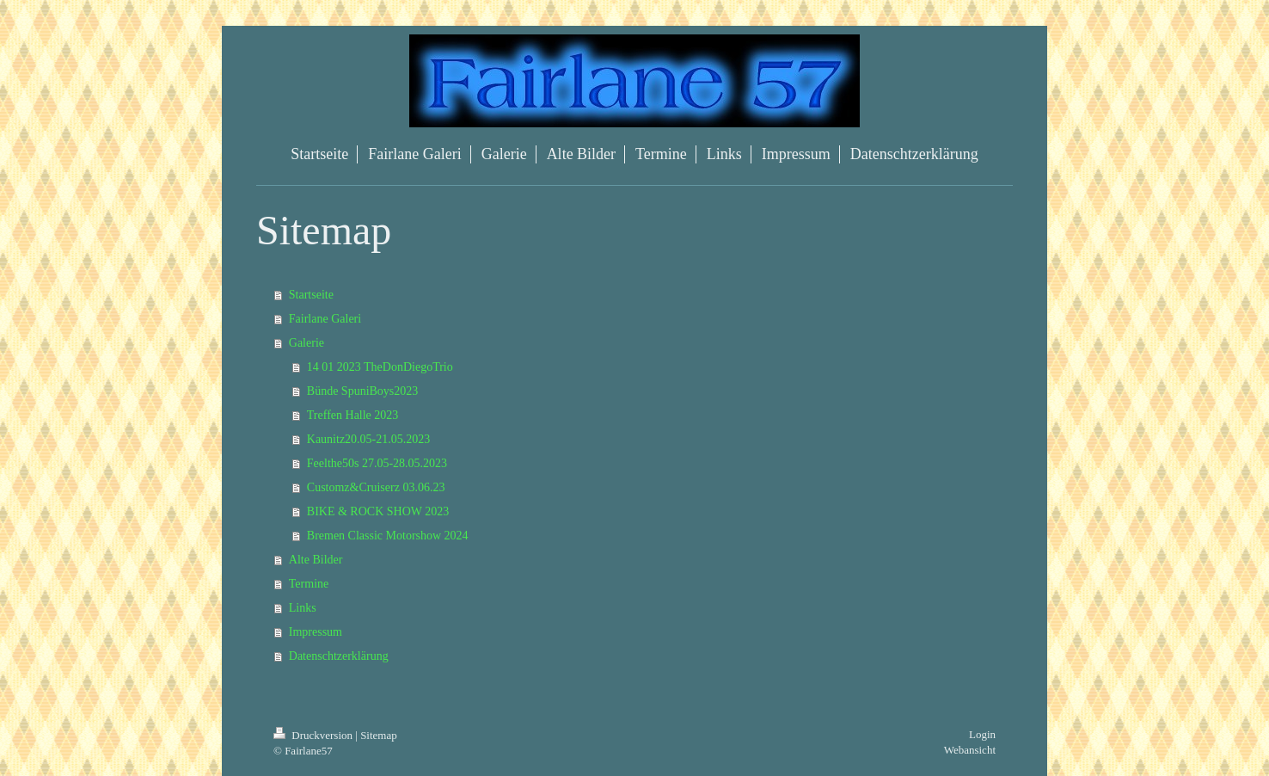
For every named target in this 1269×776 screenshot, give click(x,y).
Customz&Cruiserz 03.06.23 (376, 487)
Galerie (306, 342)
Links (302, 607)
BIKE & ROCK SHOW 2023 (378, 511)
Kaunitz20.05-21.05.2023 (368, 439)
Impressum (315, 631)
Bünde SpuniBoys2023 (363, 391)
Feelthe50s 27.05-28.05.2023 (377, 463)
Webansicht (970, 749)
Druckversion (314, 735)
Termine (308, 583)
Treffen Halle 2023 (353, 415)
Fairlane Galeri (325, 318)
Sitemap (378, 735)
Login (982, 734)
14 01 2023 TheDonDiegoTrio (380, 366)
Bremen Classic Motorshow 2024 (388, 535)
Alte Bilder (316, 559)
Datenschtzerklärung (339, 656)
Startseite (311, 294)
